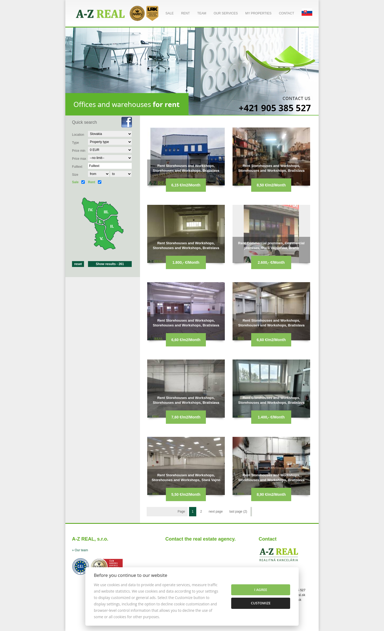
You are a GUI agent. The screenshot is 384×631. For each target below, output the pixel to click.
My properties (258, 13)
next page (216, 511)
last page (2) (238, 511)
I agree (260, 589)
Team (201, 13)
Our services (226, 13)
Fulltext (77, 167)
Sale (169, 13)
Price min (78, 151)
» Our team (80, 550)
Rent (185, 13)
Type (75, 143)
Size (75, 175)
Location (78, 135)
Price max (79, 159)
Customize (261, 603)
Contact (286, 13)
